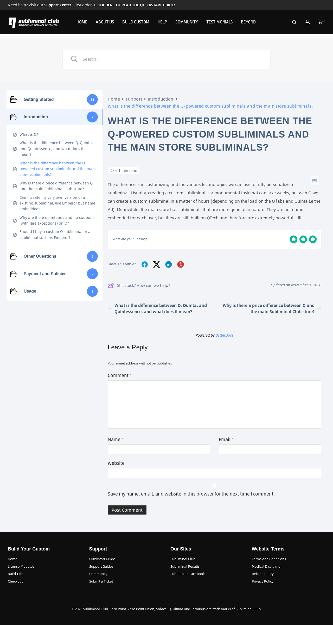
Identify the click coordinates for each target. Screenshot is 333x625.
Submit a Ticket (101, 581)
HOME (81, 23)
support (134, 99)
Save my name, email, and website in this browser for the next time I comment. (191, 494)
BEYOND (248, 23)
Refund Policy (263, 573)
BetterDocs (224, 335)
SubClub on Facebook (187, 573)
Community (98, 573)
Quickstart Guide (102, 558)
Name (115, 439)
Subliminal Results (185, 566)
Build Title (15, 573)
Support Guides (101, 566)
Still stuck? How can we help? (139, 285)
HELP (162, 23)
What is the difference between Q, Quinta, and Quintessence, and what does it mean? (157, 308)
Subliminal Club (182, 558)
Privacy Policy (262, 581)
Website (116, 463)
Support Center (57, 5)
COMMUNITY (186, 23)
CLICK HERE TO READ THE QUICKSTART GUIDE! (134, 5)
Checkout (15, 581)
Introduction (161, 99)
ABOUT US (105, 23)
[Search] (294, 23)
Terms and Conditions (269, 558)
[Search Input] (173, 59)
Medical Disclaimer (267, 566)
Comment (119, 375)
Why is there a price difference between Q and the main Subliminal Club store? (272, 308)
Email (226, 439)
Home (114, 99)
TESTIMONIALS (219, 23)
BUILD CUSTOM (135, 23)
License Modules (21, 566)
